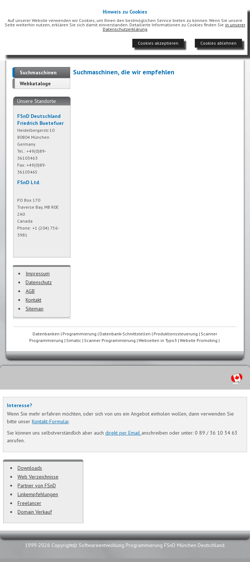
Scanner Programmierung (110, 340)
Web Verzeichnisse (38, 476)
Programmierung (79, 333)
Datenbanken (46, 333)
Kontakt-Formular (50, 421)
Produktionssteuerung (176, 333)
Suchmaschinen (38, 72)
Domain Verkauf (35, 512)
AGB (30, 291)
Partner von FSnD (37, 485)
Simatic (73, 340)
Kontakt (33, 300)
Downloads (30, 468)
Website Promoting (198, 340)
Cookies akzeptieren (158, 43)
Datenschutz (39, 282)
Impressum (38, 273)
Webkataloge (35, 83)
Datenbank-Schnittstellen (125, 333)
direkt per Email (123, 432)
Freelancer (29, 503)
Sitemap (34, 308)
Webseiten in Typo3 (158, 340)
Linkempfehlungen (38, 494)
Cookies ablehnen (218, 43)
